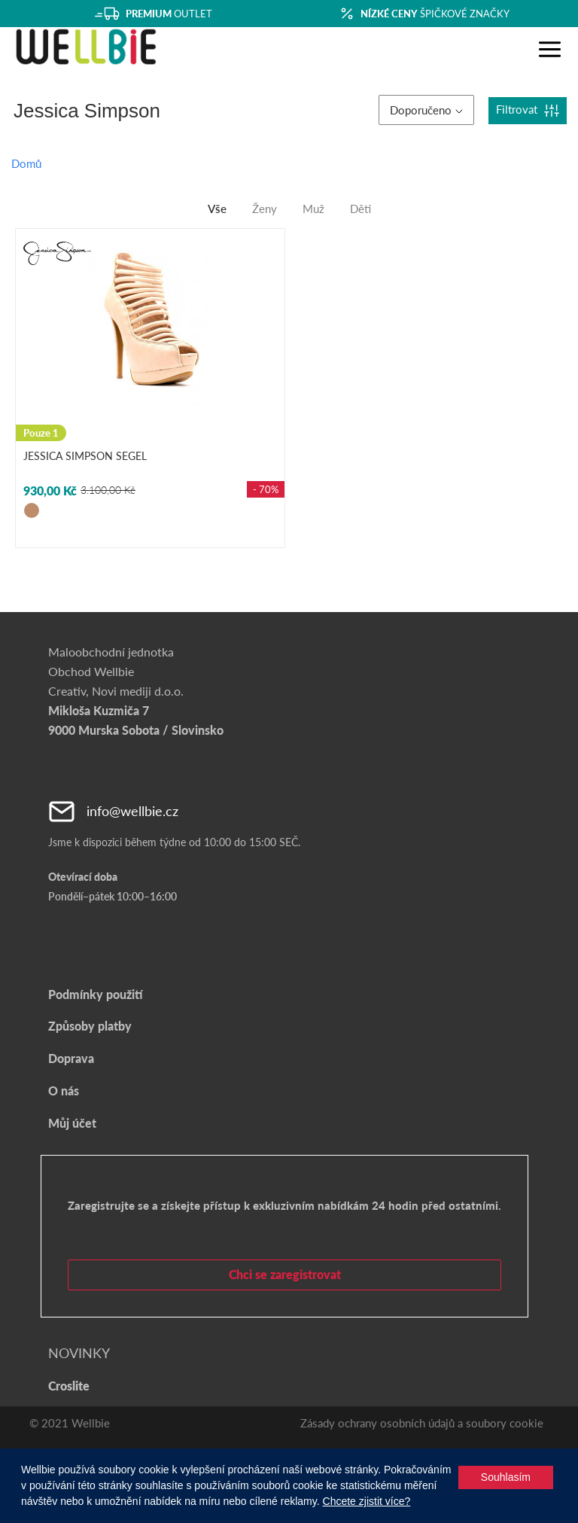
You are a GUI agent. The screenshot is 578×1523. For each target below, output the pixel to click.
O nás (63, 1090)
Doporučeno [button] (426, 110)
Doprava (71, 1058)
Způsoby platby (90, 1026)
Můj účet (72, 1123)
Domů (26, 163)
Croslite (69, 1385)
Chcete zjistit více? (367, 1501)
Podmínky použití (95, 994)
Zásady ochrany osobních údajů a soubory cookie (421, 1423)
